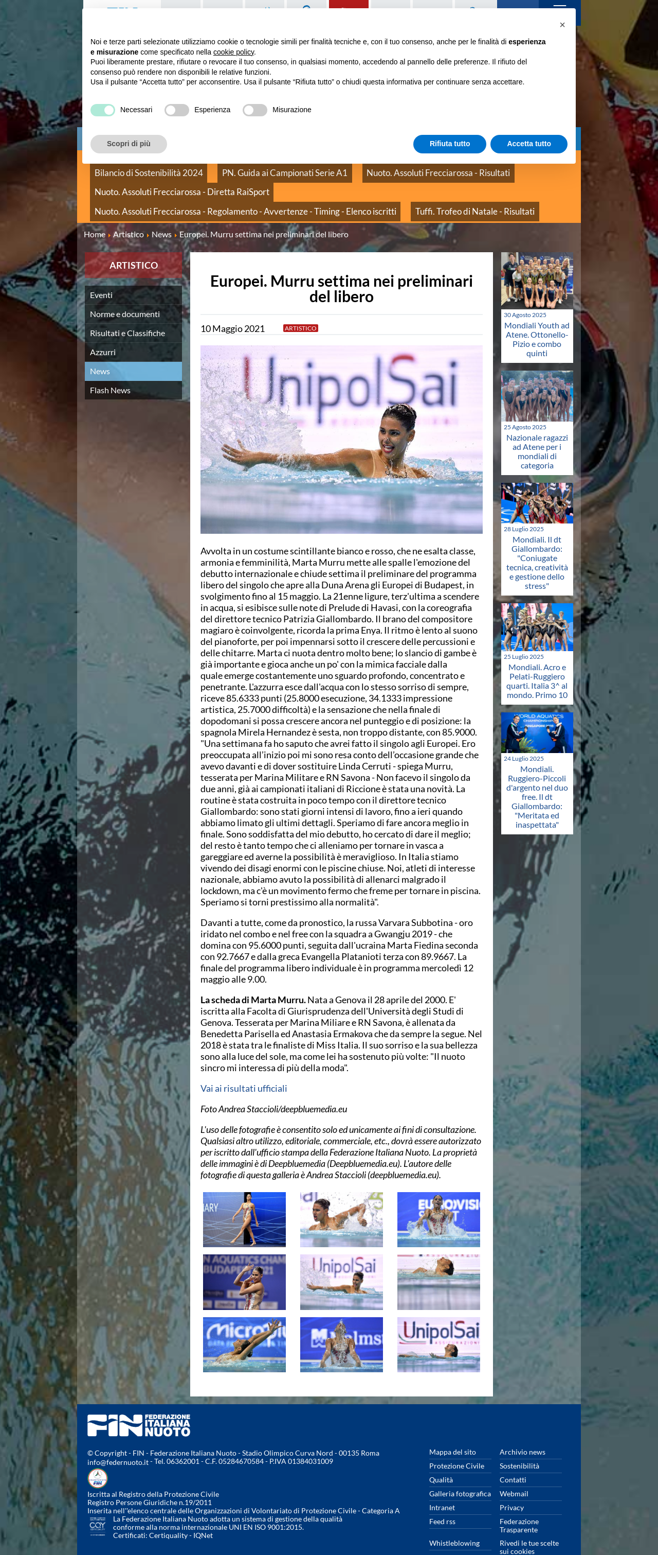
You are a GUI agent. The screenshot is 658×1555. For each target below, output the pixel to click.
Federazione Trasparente (519, 1501)
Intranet (442, 1483)
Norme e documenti (125, 289)
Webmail (514, 1469)
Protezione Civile (456, 1442)
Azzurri (103, 328)
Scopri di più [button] (129, 143)
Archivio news (522, 1428)
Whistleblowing (454, 1519)
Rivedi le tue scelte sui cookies (529, 1523)
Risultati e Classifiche (127, 308)
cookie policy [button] (233, 52)
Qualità (441, 1456)
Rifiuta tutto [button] (450, 143)
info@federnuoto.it (118, 1438)
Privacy (512, 1483)
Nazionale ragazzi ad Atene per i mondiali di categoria (537, 427)
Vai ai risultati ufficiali (243, 1064)
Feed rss (442, 1497)
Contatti (513, 1456)
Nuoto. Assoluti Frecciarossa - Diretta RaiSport (165, 180)
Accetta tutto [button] (529, 143)
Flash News (110, 366)
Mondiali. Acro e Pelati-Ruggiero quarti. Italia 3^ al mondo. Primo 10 (537, 656)
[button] (562, 24)
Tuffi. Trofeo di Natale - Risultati (140, 191)
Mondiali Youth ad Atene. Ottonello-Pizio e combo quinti (537, 315)
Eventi (101, 270)
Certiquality (168, 1511)
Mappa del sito (452, 1428)
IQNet (203, 1511)
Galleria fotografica (460, 1469)
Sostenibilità (519, 1442)
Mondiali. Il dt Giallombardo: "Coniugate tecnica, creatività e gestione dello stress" (537, 538)
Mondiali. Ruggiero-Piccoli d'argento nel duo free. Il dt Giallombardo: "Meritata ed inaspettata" (537, 772)
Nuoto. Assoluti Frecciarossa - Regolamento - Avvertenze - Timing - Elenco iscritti (379, 180)
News (100, 347)
